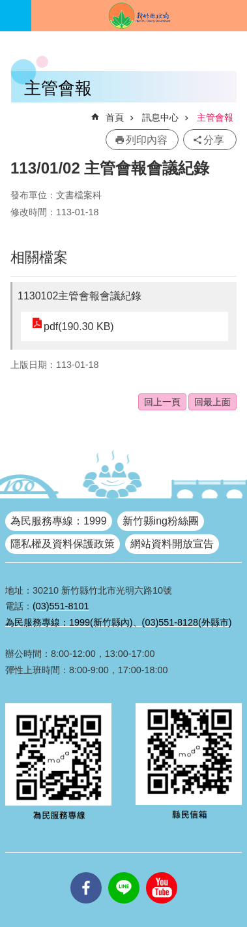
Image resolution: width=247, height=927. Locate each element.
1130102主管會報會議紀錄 (79, 295)
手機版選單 (15, 15)
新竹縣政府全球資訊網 (139, 15)
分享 (213, 139)
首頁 (115, 117)
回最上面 (212, 402)
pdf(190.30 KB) (79, 326)
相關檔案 (39, 257)
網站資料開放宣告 (172, 543)
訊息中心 (160, 117)
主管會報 (215, 117)
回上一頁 (162, 402)
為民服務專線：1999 (58, 520)
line (124, 872)
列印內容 (146, 139)
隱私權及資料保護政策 (62, 543)
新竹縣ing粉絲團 (161, 520)
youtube (162, 872)
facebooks (86, 872)
